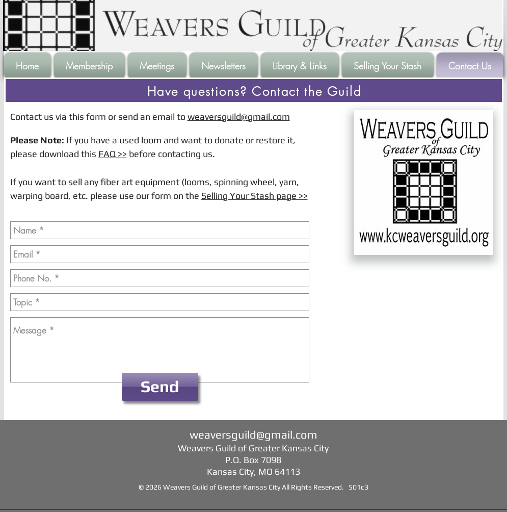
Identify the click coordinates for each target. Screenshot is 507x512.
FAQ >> (112, 153)
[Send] (160, 387)
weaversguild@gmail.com (239, 116)
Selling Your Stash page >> (254, 195)
